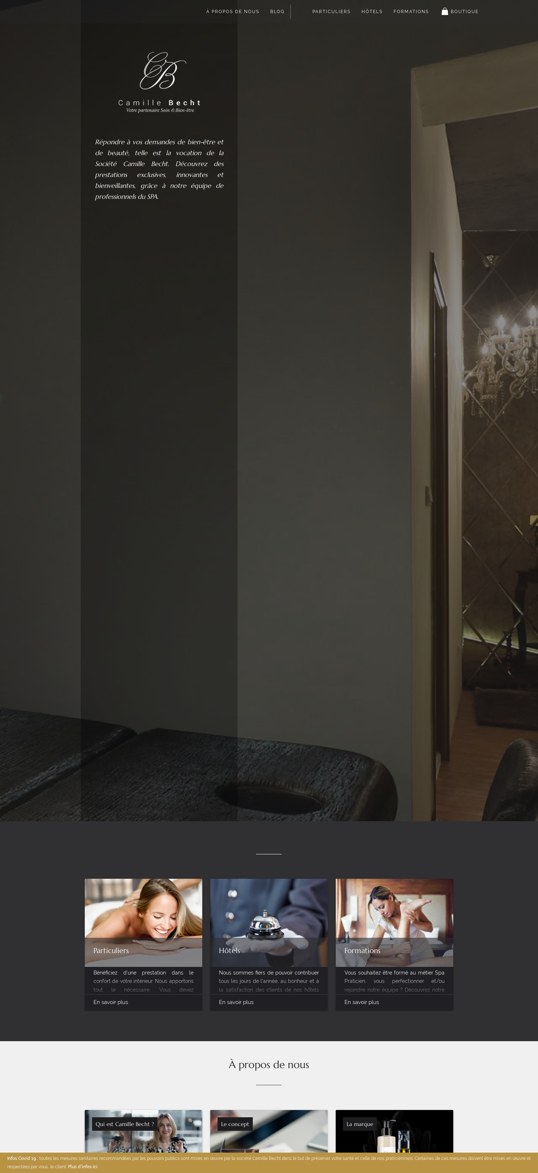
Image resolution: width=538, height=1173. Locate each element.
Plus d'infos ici (82, 1166)
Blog (277, 11)
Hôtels (372, 11)
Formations (411, 11)
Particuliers (331, 11)
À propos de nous (232, 11)
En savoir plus (110, 1002)
